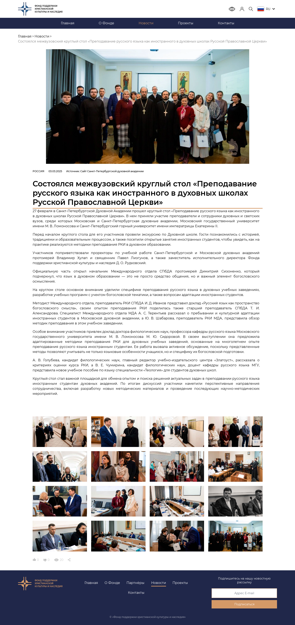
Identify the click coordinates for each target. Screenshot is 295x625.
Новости (158, 583)
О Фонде (112, 583)
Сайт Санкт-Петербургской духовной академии (112, 171)
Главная (91, 583)
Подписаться (244, 604)
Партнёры (135, 583)
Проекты (180, 583)
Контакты (136, 593)
